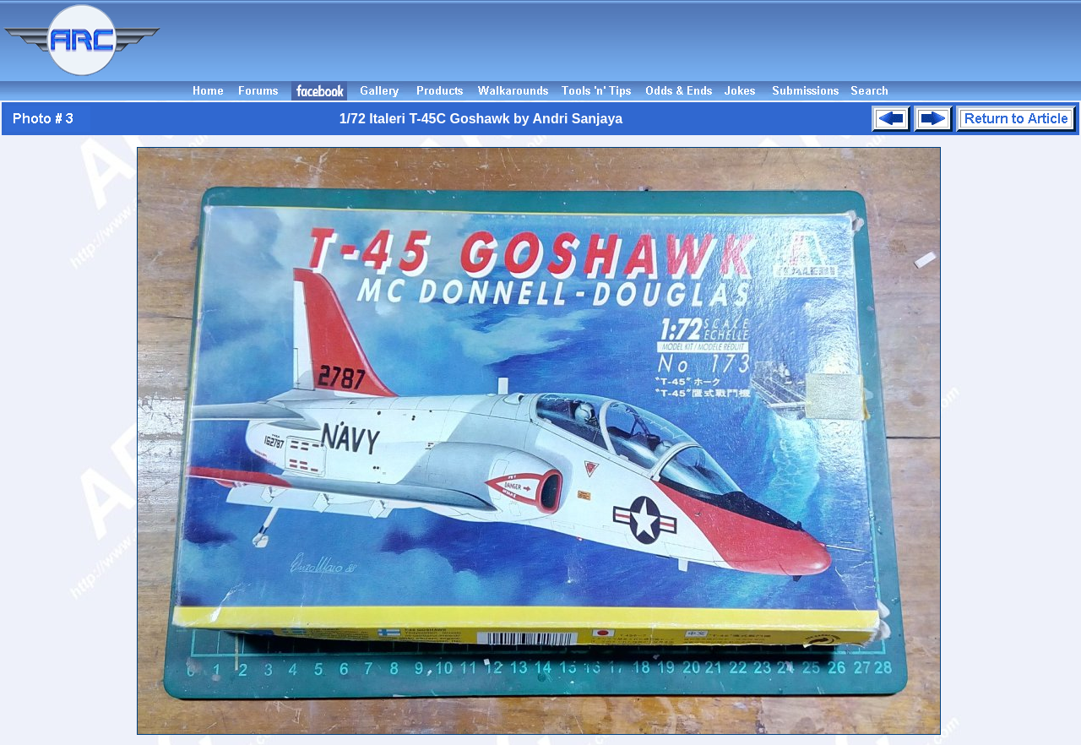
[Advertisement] (623, 41)
